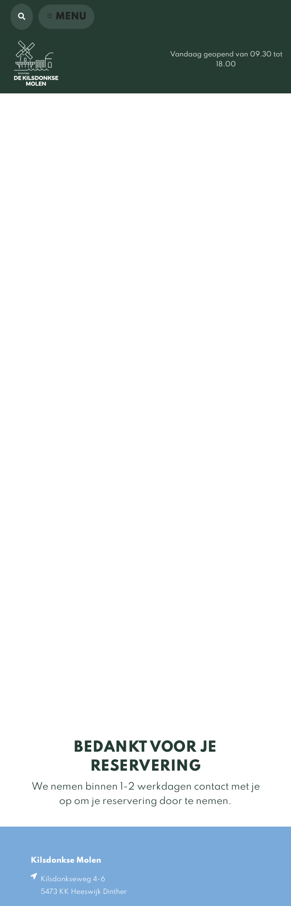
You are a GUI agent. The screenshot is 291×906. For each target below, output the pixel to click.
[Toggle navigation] (66, 17)
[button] (21, 17)
